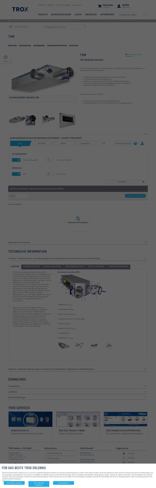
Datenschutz (6, 481)
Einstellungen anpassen (14, 483)
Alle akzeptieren (63, 483)
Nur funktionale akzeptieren (39, 484)
